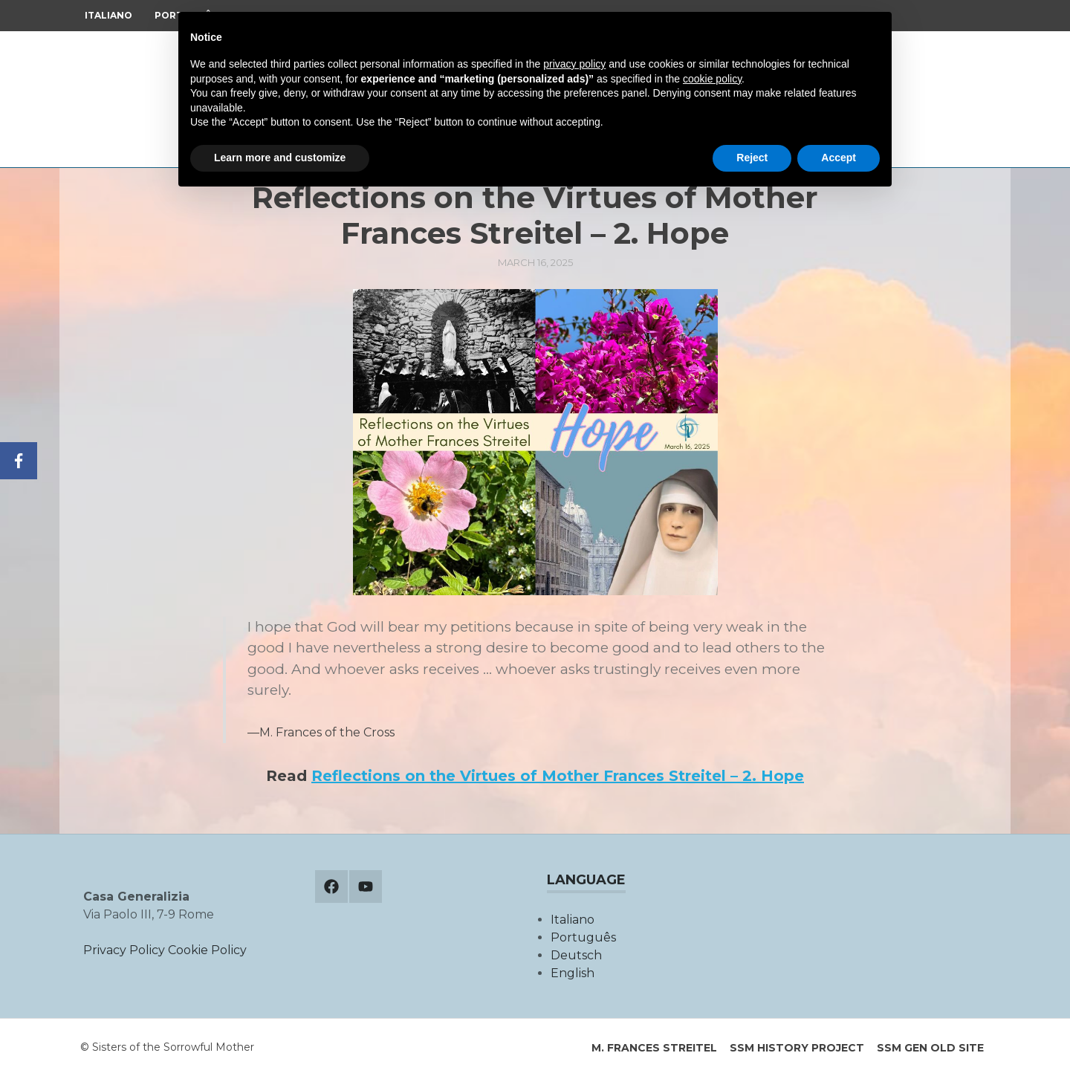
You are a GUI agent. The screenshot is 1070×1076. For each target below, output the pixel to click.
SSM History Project (797, 1047)
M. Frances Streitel (654, 1047)
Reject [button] (752, 157)
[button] (535, 442)
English (572, 973)
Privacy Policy (124, 950)
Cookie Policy (207, 950)
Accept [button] (838, 157)
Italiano (108, 15)
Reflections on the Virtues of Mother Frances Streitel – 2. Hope (557, 776)
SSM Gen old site (930, 1047)
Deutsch (576, 955)
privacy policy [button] (574, 64)
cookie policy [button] (712, 79)
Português (583, 937)
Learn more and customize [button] (280, 157)
